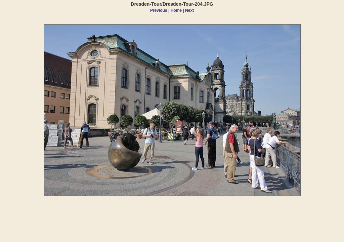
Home (176, 10)
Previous (158, 10)
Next (189, 10)
